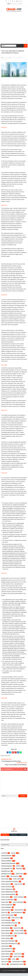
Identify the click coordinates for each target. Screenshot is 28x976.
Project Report (5, 949)
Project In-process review (7, 918)
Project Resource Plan (6, 951)
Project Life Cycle (15, 920)
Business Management (6, 858)
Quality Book (14, 834)
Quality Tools (4, 964)
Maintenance (19, 871)
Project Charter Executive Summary (9, 884)
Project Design (4, 905)
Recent (5, 837)
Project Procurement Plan (7, 938)
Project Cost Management (7, 902)
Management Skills (5, 874)
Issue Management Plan (6, 871)
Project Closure (18, 887)
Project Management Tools (7, 928)
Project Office (17, 930)
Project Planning (19, 933)
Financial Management (6, 863)
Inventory (18, 868)
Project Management (6, 923)
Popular (14, 837)
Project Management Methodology (9, 925)
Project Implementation (16, 915)
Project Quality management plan (9, 946)
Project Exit (4, 915)
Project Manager (5, 930)
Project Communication (6, 892)
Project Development (18, 905)
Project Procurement (19, 936)
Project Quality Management (8, 943)
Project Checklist (5, 887)
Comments (22, 837)
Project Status (17, 959)
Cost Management (5, 861)
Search (22, 798)
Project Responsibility (6, 954)
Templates (3, 967)
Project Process (5, 936)
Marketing (3, 879)
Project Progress (5, 941)
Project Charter (17, 881)
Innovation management (6, 868)
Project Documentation (6, 907)
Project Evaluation (5, 912)
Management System (6, 876)
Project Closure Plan (6, 889)
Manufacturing (19, 876)
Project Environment (6, 910)
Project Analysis (15, 879)
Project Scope (17, 956)
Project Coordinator (19, 899)
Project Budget (5, 881)
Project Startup (5, 959)
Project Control (5, 899)
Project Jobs (4, 920)
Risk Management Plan (17, 964)
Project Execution (19, 912)
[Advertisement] (14, 30)
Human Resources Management (8, 866)
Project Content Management (8, 897)
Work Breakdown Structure (16, 967)
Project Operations (5, 933)
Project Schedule (5, 956)
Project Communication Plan (8, 894)
